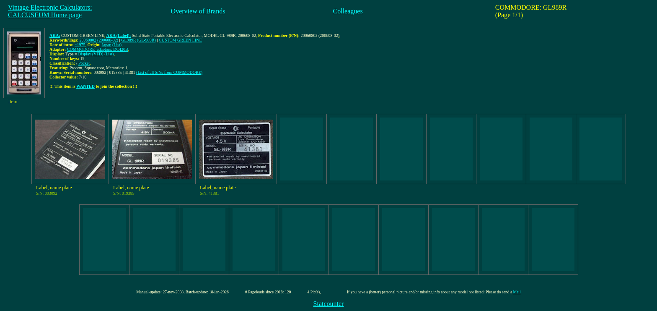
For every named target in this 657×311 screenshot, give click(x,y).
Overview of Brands (198, 11)
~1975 (80, 44)
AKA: (54, 35)
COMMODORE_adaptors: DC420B (97, 49)
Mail (517, 292)
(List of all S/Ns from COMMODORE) (169, 72)
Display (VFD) (90, 54)
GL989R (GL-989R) (138, 40)
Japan (106, 44)
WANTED (85, 86)
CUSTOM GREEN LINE (180, 40)
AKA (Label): (118, 35)
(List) (117, 44)
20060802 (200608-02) (99, 40)
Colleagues (348, 11)
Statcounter (328, 303)
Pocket (84, 63)
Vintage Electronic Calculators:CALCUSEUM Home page (50, 11)
